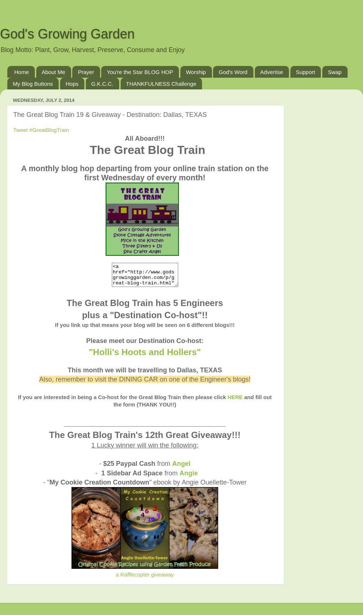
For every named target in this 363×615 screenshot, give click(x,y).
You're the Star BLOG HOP (140, 72)
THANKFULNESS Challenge (161, 84)
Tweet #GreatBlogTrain (41, 130)
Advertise (271, 72)
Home (21, 72)
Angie (189, 477)
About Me (53, 72)
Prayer (86, 72)
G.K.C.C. (102, 84)
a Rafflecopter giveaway (145, 579)
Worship (196, 72)
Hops (72, 84)
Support (305, 72)
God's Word (233, 72)
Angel (181, 468)
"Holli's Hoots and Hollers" (145, 356)
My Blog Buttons (33, 84)
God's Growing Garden (67, 33)
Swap (335, 72)
